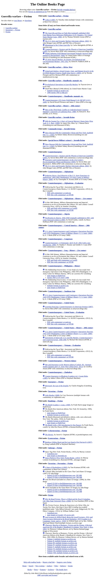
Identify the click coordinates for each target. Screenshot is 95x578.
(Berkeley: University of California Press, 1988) (65, 111)
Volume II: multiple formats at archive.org (61, 541)
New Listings (40, 566)
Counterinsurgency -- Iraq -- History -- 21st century (67, 250)
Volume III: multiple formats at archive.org (62, 543)
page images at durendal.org (57, 456)
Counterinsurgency (55, 152)
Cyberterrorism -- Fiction (57, 431)
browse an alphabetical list (37, 12)
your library (18, 20)
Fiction (8, 32)
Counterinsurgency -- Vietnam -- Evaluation (64, 345)
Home (24, 566)
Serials (70, 566)
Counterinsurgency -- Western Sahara (62, 361)
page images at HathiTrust (56, 276)
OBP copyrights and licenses (47, 575)
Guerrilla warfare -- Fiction (58, 16)
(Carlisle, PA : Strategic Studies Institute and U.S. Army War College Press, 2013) (67, 366)
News (36, 570)
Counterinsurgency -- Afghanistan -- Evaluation (65, 183)
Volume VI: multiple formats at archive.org (62, 549)
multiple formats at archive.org (57, 91)
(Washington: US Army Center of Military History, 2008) (66, 177)
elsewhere (28, 20)
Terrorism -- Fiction (55, 391)
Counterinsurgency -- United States (61, 303)
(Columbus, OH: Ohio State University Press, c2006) (66, 500)
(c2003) (56, 467)
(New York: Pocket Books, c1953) (62, 458)
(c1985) (50, 20)
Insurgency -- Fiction (13, 30)
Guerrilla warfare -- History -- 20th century (64, 106)
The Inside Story (62, 570)
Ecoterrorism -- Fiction (56, 438)
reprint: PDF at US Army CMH (58, 278)
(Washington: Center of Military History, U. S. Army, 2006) (68, 232)
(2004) (63, 161)
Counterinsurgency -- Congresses (60, 239)
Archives (51, 570)
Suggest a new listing (64, 562)
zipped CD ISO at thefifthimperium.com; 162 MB (64, 489)
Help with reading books (32, 562)
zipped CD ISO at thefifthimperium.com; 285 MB (64, 475)
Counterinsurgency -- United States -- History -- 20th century (70, 328)
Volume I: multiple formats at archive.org (61, 539)
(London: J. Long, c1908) (57, 405)
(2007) (69, 307)
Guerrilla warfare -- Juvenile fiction (61, 117)
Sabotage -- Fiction (55, 448)
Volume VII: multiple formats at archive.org (62, 551)
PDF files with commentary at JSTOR (60, 195)
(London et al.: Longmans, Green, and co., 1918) (68, 519)
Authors (49, 566)
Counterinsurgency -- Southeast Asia (61, 291)
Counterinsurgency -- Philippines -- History (64, 266)
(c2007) (68, 442)
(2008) (52, 395)
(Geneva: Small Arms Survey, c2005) (68, 72)
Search (31, 566)
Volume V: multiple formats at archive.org (61, 547)
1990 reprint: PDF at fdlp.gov (57, 92)
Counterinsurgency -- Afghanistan (60, 172)
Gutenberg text (52, 454)
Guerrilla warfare (12, 28)
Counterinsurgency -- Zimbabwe (60, 372)
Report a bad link (49, 562)
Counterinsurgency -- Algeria (59, 214)
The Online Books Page (47, 4)
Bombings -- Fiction (55, 401)
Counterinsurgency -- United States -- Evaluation (66, 312)
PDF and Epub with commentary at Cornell (62, 208)
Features (43, 570)
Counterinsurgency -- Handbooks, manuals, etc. (65, 96)
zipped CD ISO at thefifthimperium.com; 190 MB (64, 483)
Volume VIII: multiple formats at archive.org (62, 553)
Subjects (63, 566)
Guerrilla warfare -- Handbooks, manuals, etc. (65, 81)
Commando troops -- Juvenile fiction (61, 129)
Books (29, 570)
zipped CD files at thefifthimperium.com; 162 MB (64, 491)
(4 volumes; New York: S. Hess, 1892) (68, 527)
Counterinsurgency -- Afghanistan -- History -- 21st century (70, 198)
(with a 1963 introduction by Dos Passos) (63, 425)
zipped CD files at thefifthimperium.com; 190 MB (64, 485)
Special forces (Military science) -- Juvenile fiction (66, 140)
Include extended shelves (66, 10)
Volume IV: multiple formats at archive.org (62, 545)
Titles (56, 566)
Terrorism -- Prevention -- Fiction (60, 463)
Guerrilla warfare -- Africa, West (60, 67)
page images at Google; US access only (60, 515)
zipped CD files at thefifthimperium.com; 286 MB (64, 477)
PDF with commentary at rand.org (59, 193)
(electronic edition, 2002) (67, 41)
